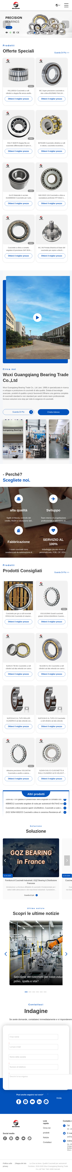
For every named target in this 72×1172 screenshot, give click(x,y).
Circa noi (46, 1128)
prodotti (46, 1133)
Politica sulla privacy (7, 1164)
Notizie (46, 1137)
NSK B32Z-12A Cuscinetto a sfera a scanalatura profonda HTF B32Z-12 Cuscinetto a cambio (51, 196)
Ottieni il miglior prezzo (18, 99)
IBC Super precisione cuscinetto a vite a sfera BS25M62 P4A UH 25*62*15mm (51, 92)
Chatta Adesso (53, 412)
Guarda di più (61, 53)
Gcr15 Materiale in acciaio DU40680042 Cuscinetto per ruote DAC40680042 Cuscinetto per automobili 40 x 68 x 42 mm (18, 196)
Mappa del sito (20, 1163)
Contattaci (47, 1142)
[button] (34, 32)
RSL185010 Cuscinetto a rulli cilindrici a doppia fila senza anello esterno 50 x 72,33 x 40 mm (18, 92)
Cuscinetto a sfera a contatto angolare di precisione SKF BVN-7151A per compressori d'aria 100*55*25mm (18, 249)
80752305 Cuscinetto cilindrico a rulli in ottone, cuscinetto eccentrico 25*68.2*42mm (51, 144)
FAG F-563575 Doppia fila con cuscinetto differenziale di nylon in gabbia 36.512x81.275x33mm (18, 144)
